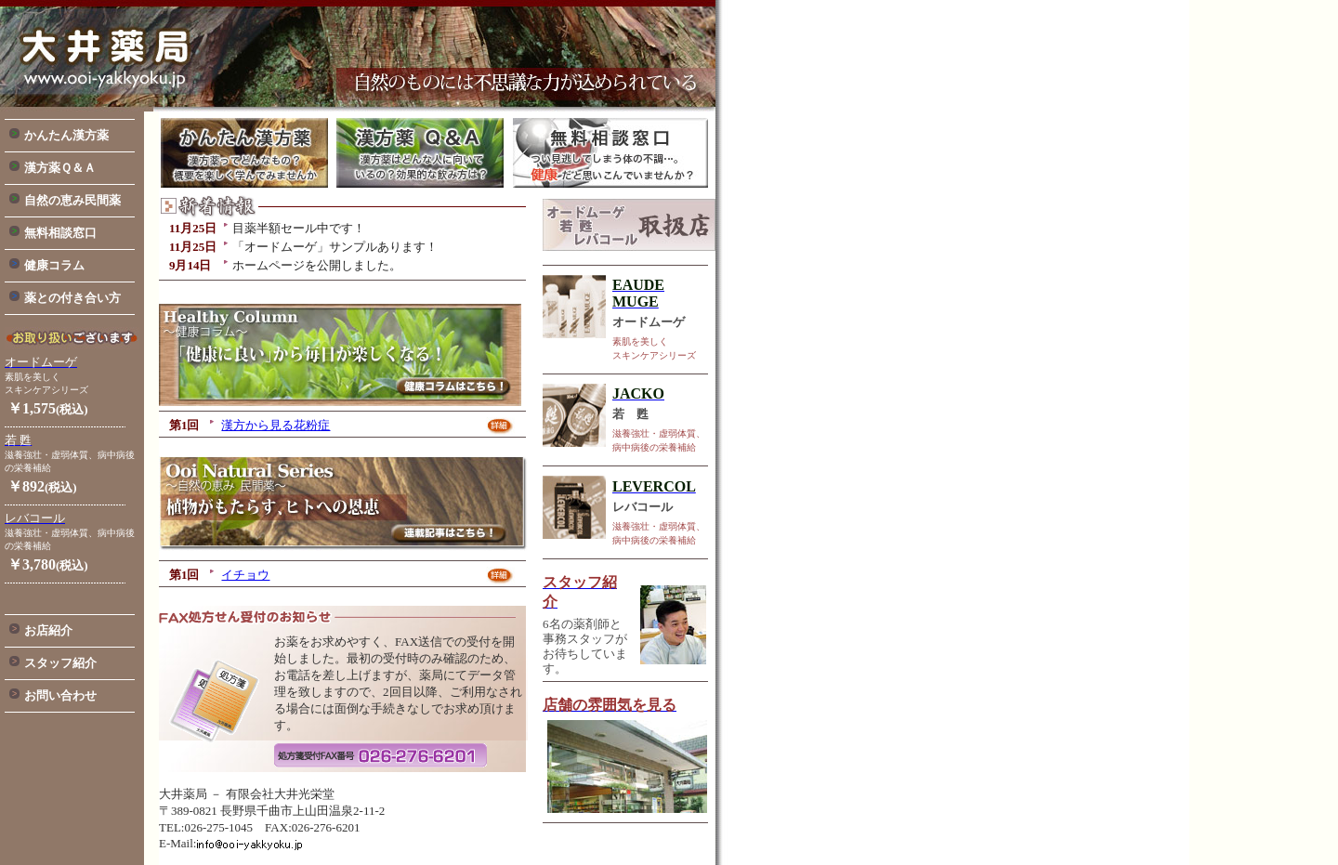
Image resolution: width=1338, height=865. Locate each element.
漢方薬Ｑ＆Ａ (60, 168)
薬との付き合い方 (72, 298)
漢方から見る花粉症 (275, 425)
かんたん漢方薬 (66, 135)
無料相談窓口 (60, 233)
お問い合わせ (60, 695)
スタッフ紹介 (60, 663)
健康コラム (54, 265)
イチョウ (245, 575)
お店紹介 (48, 630)
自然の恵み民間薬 (72, 200)
